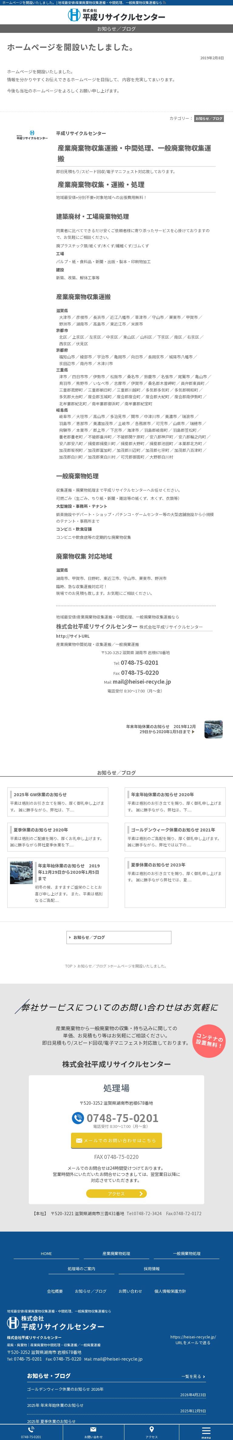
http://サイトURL (73, 636)
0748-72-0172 (183, 1213)
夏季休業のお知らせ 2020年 (41, 830)
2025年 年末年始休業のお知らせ (55, 1405)
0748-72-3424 (144, 1213)
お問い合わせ (93, 1437)
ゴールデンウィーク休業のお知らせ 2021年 (173, 830)
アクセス (116, 1194)
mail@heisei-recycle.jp (142, 681)
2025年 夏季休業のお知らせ (51, 1421)
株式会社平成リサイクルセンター (130, 626)
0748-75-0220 (67, 1358)
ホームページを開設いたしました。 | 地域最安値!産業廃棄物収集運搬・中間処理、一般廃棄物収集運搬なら (82, 2)
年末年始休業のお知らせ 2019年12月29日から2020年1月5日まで (69, 872)
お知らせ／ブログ (89, 937)
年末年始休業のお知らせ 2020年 (162, 794)
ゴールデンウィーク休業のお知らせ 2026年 (65, 1389)
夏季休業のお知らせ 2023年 (158, 865)
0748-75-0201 (122, 1120)
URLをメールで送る (193, 1342)
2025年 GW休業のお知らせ (40, 794)
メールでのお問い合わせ (120, 1140)
